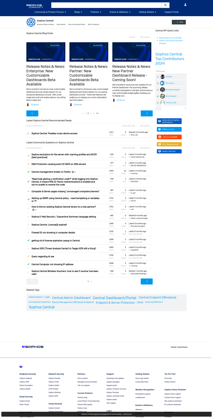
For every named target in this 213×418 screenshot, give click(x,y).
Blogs (77, 12)
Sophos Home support (173, 394)
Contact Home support (173, 397)
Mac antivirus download (173, 401)
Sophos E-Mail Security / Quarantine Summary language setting (64, 216)
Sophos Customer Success (116, 389)
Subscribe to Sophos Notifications (168, 121)
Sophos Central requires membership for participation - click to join (106, 414)
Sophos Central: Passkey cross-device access (54, 133)
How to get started (142, 378)
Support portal (111, 385)
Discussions (61, 24)
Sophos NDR (53, 396)
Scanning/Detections (154, 302)
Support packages (113, 382)
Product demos (170, 382)
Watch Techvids (167, 151)
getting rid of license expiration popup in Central (56, 240)
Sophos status (111, 399)
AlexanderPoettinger (138, 274)
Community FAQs (141, 382)
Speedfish (135, 250)
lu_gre (133, 193)
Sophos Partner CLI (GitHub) (170, 38)
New (180, 22)
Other (140, 302)
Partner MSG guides (85, 405)
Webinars (138, 410)
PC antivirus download (173, 405)
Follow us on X (166, 129)
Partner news (82, 408)
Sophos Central (42, 307)
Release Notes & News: (45, 66)
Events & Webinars (119, 12)
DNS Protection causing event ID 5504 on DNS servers (59, 164)
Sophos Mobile (25, 389)
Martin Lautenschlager (139, 218)
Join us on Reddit (167, 137)
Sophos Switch (53, 385)
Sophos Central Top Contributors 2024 (169, 59)
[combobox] (106, 5)
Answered (28, 172)
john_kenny (170, 83)
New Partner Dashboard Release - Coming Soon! (129, 75)
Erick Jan (134, 135)
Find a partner (83, 378)
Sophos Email (25, 401)
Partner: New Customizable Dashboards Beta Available (83, 78)
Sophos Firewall (54, 378)
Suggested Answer (28, 156)
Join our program (84, 385)
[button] (165, 5)
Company (168, 417)
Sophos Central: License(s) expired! (49, 224)
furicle (133, 201)
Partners (95, 12)
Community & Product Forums (49, 12)
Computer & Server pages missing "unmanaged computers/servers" (66, 191)
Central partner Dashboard (40, 302)
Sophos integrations (27, 417)
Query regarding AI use (43, 256)
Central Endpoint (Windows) (157, 297)
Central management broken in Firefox (51, 171)
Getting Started (146, 12)
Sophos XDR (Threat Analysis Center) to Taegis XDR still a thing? (64, 248)
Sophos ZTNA (53, 382)
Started (138, 132)
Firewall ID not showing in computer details (53, 232)
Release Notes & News (45, 24)
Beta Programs (93, 24)
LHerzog (169, 77)
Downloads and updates (115, 378)
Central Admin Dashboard (71, 298)
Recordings (139, 417)
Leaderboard (140, 397)
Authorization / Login (39, 297)
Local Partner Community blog (88, 401)
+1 (75, 172)
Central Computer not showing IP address (52, 264)
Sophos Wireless (54, 392)
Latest (137, 154)
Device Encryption (26, 385)
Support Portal (171, 12)
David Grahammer (138, 157)
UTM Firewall (53, 389)
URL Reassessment (168, 144)
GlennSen (134, 181)
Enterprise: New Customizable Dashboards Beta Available (40, 78)
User (185, 4)
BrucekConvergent (173, 90)
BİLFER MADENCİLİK (138, 166)
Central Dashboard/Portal (114, 297)
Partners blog (82, 397)
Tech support (111, 403)
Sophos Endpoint (26, 378)
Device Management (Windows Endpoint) (73, 302)
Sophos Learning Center (115, 396)
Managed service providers (87, 382)
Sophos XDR (24, 382)
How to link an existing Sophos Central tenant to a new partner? (64, 206)
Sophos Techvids (112, 392)
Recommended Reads (76, 24)
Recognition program (143, 394)
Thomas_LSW (171, 103)
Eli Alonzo (35, 104)
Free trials (168, 378)
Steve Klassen (171, 96)
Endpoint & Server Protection (115, 302)
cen (132, 209)
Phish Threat (24, 405)
